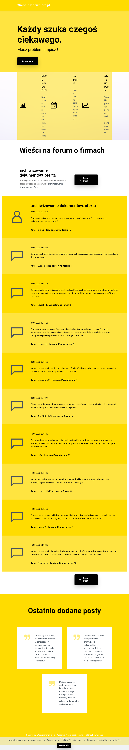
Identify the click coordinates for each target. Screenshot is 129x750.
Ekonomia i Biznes (44, 186)
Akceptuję (64, 745)
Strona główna (26, 186)
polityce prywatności (111, 740)
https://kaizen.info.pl (68, 260)
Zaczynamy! (27, 61)
